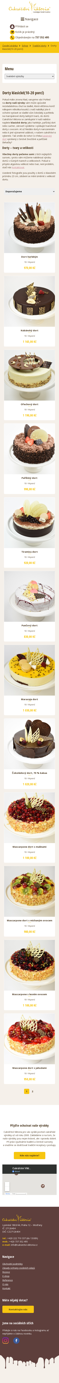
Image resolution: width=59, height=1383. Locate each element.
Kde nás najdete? (29, 1155)
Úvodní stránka (10, 45)
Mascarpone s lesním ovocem (29, 994)
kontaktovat (18, 167)
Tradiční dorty (39, 45)
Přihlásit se (19, 26)
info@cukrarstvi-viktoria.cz (24, 1244)
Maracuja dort (29, 699)
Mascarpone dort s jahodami (29, 1068)
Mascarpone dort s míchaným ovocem (29, 920)
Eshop (25, 45)
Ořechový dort (29, 404)
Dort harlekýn (29, 256)
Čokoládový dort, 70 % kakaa (29, 773)
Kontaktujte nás (18, 1309)
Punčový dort (30, 625)
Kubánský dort (29, 330)
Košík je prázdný (22, 32)
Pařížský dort (29, 478)
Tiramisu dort (29, 551)
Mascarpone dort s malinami (29, 846)
